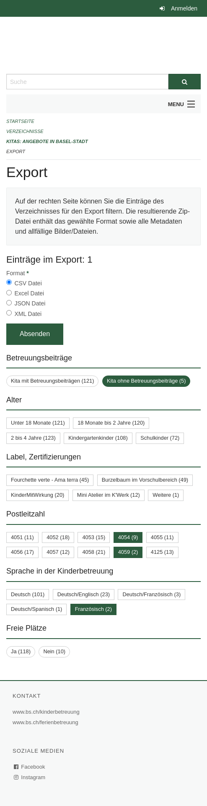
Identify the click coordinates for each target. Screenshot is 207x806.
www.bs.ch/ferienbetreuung (46, 722)
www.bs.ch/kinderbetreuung (47, 712)
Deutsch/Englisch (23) (83, 594)
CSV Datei (27, 283)
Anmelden (184, 8)
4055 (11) (162, 537)
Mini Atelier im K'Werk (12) (108, 495)
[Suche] (184, 81)
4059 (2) (128, 552)
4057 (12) (58, 552)
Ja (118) (21, 651)
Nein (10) (54, 651)
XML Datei (27, 313)
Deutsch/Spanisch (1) (36, 609)
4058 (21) (93, 552)
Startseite (20, 121)
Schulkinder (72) (159, 438)
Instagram (30, 777)
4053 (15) (93, 537)
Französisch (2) (93, 609)
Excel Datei (29, 293)
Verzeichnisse (25, 131)
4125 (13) (162, 552)
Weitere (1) (166, 495)
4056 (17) (22, 552)
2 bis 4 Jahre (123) (33, 438)
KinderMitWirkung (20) (37, 495)
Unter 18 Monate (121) (38, 423)
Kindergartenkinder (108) (98, 438)
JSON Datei (29, 303)
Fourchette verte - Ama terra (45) (50, 480)
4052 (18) (58, 537)
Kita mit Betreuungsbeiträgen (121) (52, 381)
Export (15, 151)
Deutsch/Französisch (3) (151, 594)
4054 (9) (128, 537)
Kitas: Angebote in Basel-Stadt (47, 141)
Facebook (30, 767)
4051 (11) (22, 537)
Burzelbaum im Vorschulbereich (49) (145, 480)
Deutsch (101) (27, 594)
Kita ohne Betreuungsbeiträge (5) (146, 381)
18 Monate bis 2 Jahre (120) (111, 423)
